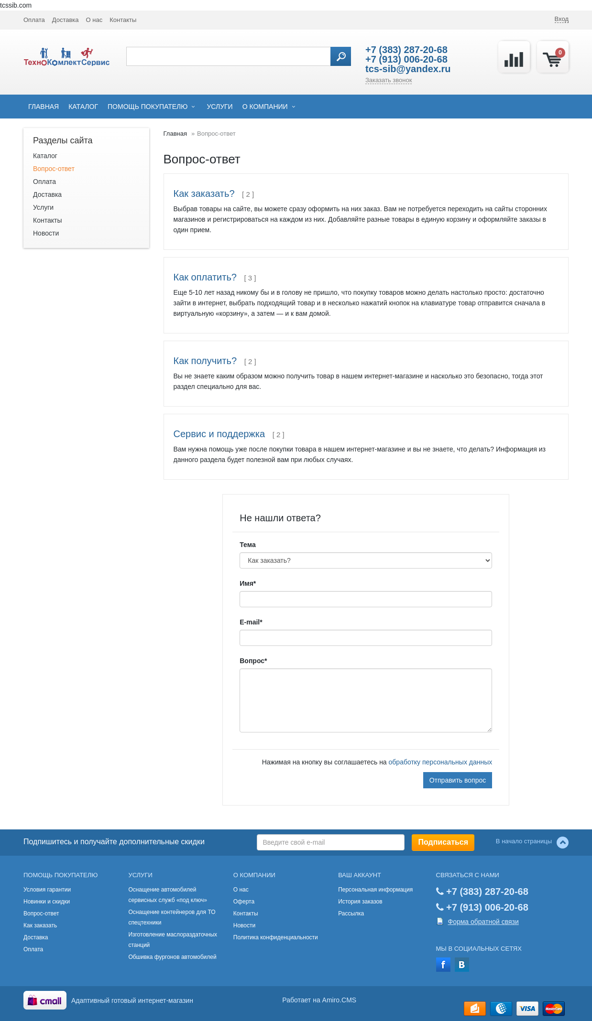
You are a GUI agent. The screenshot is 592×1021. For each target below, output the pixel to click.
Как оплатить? (205, 277)
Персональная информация (375, 889)
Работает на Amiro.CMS (319, 1000)
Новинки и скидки (46, 901)
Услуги (219, 106)
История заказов (360, 901)
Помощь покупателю (147, 106)
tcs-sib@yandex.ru (407, 69)
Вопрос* (253, 661)
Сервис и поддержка (219, 434)
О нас (94, 19)
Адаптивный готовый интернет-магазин (132, 1000)
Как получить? (205, 360)
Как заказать (40, 925)
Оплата (34, 19)
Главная (43, 106)
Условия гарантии (47, 889)
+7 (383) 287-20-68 (406, 49)
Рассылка (351, 913)
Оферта (243, 901)
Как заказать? (204, 193)
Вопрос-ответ (54, 168)
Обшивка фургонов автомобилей (172, 957)
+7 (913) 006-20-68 (406, 59)
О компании (265, 106)
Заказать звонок (388, 80)
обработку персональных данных (441, 762)
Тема (247, 544)
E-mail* (251, 622)
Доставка (65, 19)
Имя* (248, 583)
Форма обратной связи (483, 921)
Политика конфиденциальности (275, 937)
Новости (46, 233)
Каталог (83, 106)
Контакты (123, 19)
